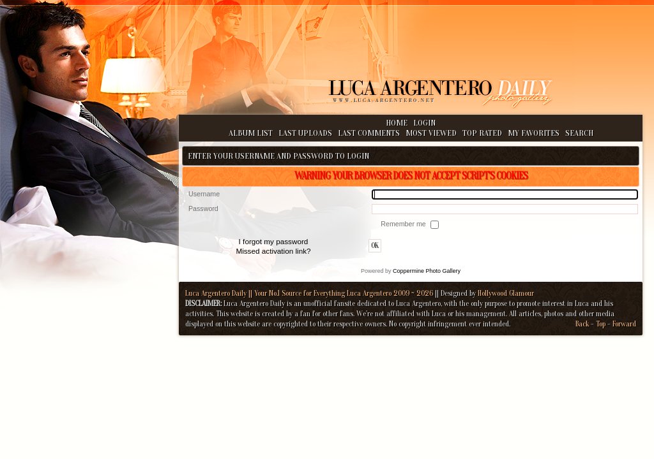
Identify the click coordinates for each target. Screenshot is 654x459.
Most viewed (431, 133)
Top (600, 323)
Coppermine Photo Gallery (426, 271)
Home (396, 122)
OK (375, 246)
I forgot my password (273, 241)
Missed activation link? (273, 251)
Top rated (482, 133)
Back (582, 323)
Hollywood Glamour (506, 293)
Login (424, 122)
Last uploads (305, 133)
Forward (624, 323)
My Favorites (533, 133)
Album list (251, 133)
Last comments (369, 133)
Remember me (404, 224)
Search (579, 133)
